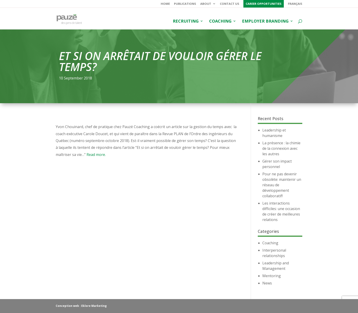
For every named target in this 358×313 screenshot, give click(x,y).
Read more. (96, 154)
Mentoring (271, 275)
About (205, 4)
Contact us (229, 4)
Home (165, 4)
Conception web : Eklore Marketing (81, 306)
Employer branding (265, 21)
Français (295, 4)
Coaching (220, 21)
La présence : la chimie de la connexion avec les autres (281, 148)
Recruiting (186, 21)
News (267, 283)
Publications (185, 4)
